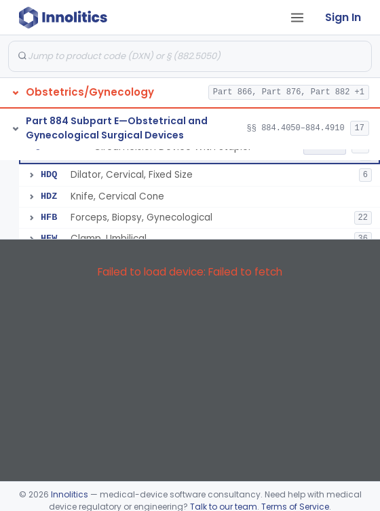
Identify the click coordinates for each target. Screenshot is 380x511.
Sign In (343, 17)
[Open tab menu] (297, 17)
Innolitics (69, 494)
